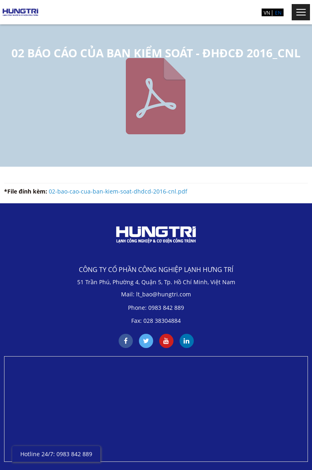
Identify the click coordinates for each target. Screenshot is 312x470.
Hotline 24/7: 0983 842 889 (56, 454)
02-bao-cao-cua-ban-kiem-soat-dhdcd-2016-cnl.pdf (118, 191)
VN (267, 12)
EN (278, 12)
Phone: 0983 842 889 (156, 307)
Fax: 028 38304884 (156, 320)
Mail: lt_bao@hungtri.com (156, 294)
